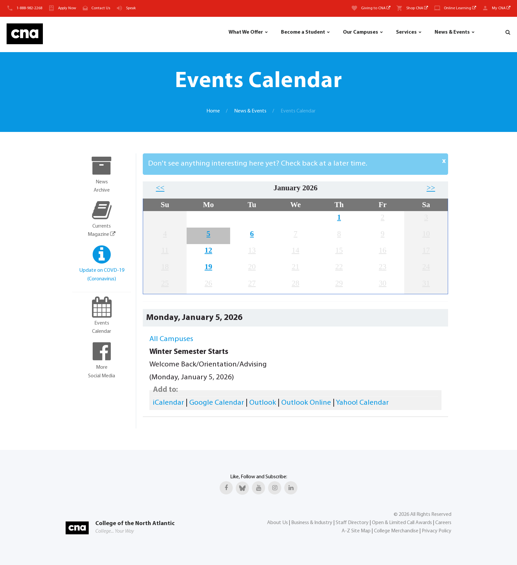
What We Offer (245, 32)
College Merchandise (396, 531)
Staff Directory (352, 522)
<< (160, 188)
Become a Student (303, 32)
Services (406, 32)
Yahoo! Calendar (362, 403)
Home (213, 111)
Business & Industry (311, 522)
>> (431, 188)
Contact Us (100, 8)
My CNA (501, 8)
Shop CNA (417, 8)
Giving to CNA (375, 8)
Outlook (262, 403)
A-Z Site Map (356, 531)
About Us (277, 522)
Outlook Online (306, 403)
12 (208, 250)
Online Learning (460, 8)
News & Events (452, 32)
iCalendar (168, 403)
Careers (443, 522)
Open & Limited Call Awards (402, 522)
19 (208, 267)
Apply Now (67, 8)
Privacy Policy (436, 531)
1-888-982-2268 (29, 8)
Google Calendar (216, 403)
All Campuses (171, 339)
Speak (131, 8)
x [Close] (444, 161)
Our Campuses (360, 32)
